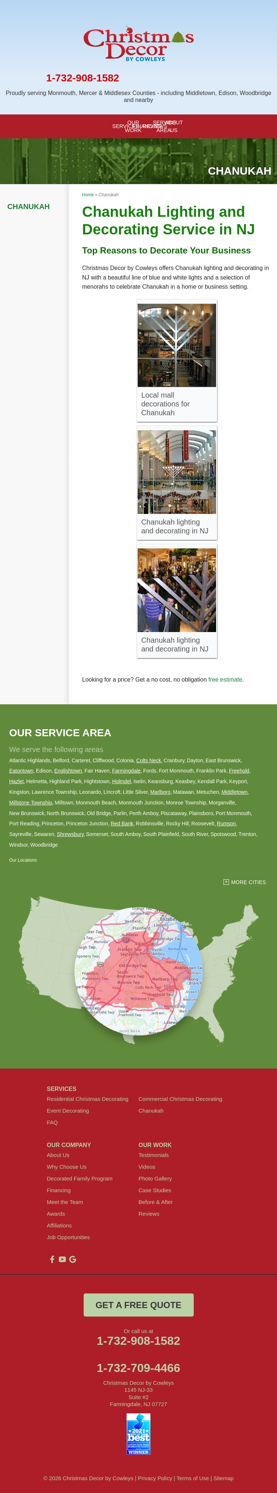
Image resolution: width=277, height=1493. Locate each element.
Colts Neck (148, 760)
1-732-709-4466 (139, 1368)
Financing (59, 1190)
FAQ (52, 1122)
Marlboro (160, 792)
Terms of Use (192, 1478)
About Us (58, 1155)
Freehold (239, 771)
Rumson (226, 823)
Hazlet (16, 781)
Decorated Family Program (80, 1178)
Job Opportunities (68, 1237)
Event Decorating (68, 1110)
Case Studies (155, 1190)
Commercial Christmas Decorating (180, 1099)
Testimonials (154, 1155)
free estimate (225, 679)
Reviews (149, 1214)
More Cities (248, 882)
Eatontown (21, 771)
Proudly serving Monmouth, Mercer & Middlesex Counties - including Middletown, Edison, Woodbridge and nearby (138, 96)
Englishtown (68, 771)
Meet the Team (65, 1202)
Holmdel (121, 781)
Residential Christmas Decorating (88, 1099)
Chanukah (28, 206)
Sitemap (224, 1478)
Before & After (156, 1202)
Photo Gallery (155, 1178)
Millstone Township (30, 803)
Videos (147, 1167)
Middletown (235, 792)
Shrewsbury (70, 834)
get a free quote (138, 1305)
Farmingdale (126, 771)
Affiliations (59, 1225)
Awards (56, 1214)
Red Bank (122, 823)
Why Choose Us (67, 1167)
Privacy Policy (155, 1478)
